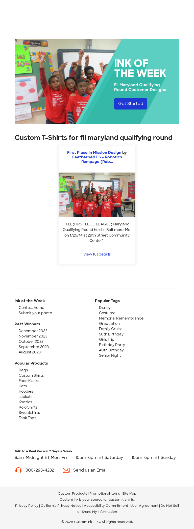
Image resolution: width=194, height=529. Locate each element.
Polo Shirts (28, 407)
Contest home (31, 307)
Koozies (25, 402)
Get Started (130, 103)
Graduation (109, 323)
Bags (23, 370)
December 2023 (33, 331)
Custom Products (72, 493)
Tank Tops (27, 418)
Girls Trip (106, 339)
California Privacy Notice (61, 505)
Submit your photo (35, 313)
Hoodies (26, 391)
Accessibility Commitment (106, 505)
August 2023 (30, 352)
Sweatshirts (29, 412)
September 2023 (34, 347)
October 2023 (31, 341)
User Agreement (144, 505)
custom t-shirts (121, 499)
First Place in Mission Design (94, 152)
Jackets (25, 396)
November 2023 (33, 336)
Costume (107, 313)
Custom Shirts (31, 375)
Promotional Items (104, 493)
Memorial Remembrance (121, 318)
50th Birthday (111, 334)
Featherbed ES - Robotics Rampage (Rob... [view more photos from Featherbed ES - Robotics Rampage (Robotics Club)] (97, 159)
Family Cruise (111, 329)
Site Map (129, 493)
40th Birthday (111, 350)
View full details (97, 254)
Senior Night (110, 355)
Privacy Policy (26, 505)
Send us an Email (90, 470)
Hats (23, 386)
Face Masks (29, 380)
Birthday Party (112, 345)
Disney (105, 307)
